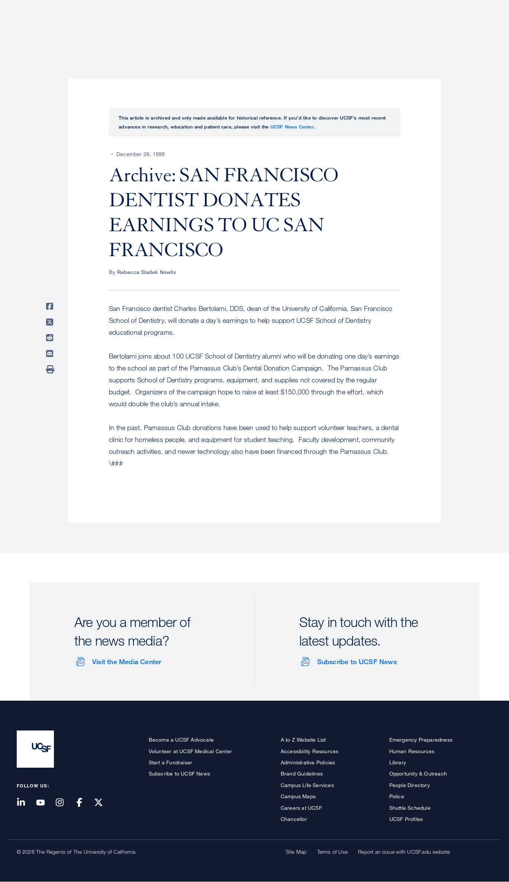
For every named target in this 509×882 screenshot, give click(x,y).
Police (396, 796)
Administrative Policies (308, 762)
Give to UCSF (464, 8)
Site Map (296, 851)
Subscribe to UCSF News (357, 661)
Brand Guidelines (302, 773)
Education (388, 31)
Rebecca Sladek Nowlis (146, 272)
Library (397, 762)
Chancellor (294, 819)
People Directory (409, 785)
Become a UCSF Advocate (181, 739)
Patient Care (298, 31)
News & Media (437, 31)
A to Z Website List (303, 739)
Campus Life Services (307, 785)
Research (345, 31)
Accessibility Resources (310, 751)
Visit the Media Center (126, 661)
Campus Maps (298, 796)
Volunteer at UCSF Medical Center (190, 751)
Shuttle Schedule (410, 808)
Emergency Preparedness (420, 739)
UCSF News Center (292, 127)
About (257, 31)
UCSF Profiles (406, 819)
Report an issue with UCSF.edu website (404, 851)
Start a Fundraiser (171, 762)
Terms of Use (332, 851)
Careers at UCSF (301, 808)
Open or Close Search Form (479, 32)
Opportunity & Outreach (418, 773)
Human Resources (412, 751)
